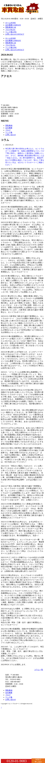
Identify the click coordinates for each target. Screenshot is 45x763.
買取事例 (10, 27)
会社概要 (13, 25)
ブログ (10, 30)
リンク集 (11, 32)
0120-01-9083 (17, 761)
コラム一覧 (38, 670)
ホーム (10, 23)
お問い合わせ (14, 34)
